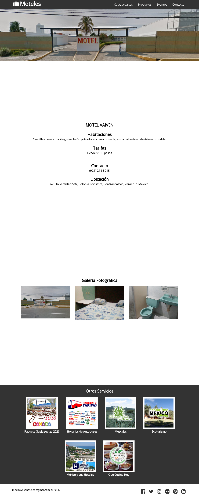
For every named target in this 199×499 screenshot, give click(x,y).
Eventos (162, 4)
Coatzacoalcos (123, 4)
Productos (144, 4)
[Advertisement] (99, 90)
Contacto (178, 4)
